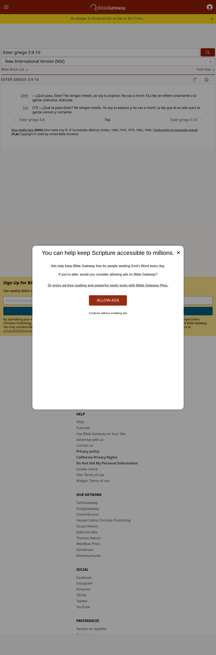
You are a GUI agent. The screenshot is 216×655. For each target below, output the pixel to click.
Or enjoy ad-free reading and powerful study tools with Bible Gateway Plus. (108, 285)
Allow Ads (108, 300)
